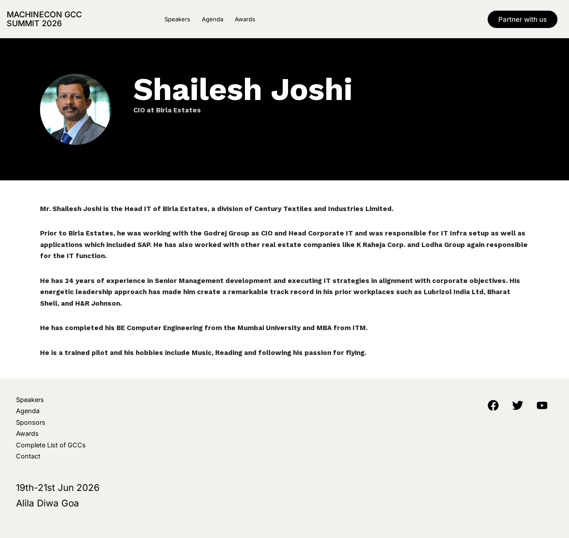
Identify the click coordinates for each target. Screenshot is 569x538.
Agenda (212, 19)
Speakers (177, 19)
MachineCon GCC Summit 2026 (44, 19)
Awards (245, 19)
